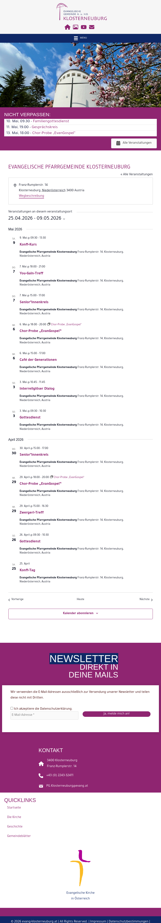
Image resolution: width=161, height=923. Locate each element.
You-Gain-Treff (31, 274)
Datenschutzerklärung (56, 709)
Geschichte (14, 827)
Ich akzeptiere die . (41, 709)
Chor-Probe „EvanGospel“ (53, 133)
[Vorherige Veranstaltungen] (15, 600)
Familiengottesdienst (51, 122)
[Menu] (80, 38)
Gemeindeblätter (19, 836)
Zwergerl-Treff (32, 513)
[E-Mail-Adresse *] (44, 715)
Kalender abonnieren (78, 613)
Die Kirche (14, 817)
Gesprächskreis (45, 127)
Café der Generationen (38, 360)
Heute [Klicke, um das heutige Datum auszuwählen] (80, 599)
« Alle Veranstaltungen (137, 175)
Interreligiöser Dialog (37, 389)
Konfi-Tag (27, 570)
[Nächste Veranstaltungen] (146, 600)
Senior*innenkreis (34, 302)
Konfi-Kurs (28, 245)
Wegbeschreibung (31, 196)
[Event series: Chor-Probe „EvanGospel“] (64, 324)
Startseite (14, 808)
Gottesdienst (30, 418)
